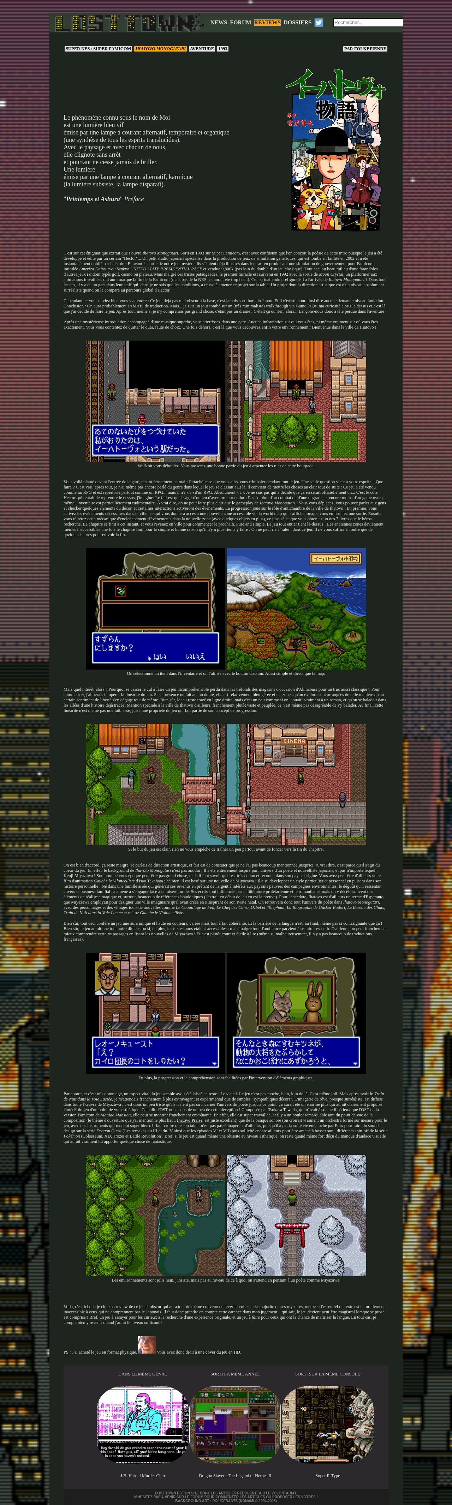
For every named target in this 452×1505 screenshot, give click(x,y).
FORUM (240, 22)
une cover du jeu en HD (219, 1352)
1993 (222, 48)
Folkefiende (365, 48)
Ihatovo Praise (189, 1120)
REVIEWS (267, 22)
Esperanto (374, 896)
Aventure (202, 48)
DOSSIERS (297, 22)
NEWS (218, 22)
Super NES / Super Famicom (98, 48)
